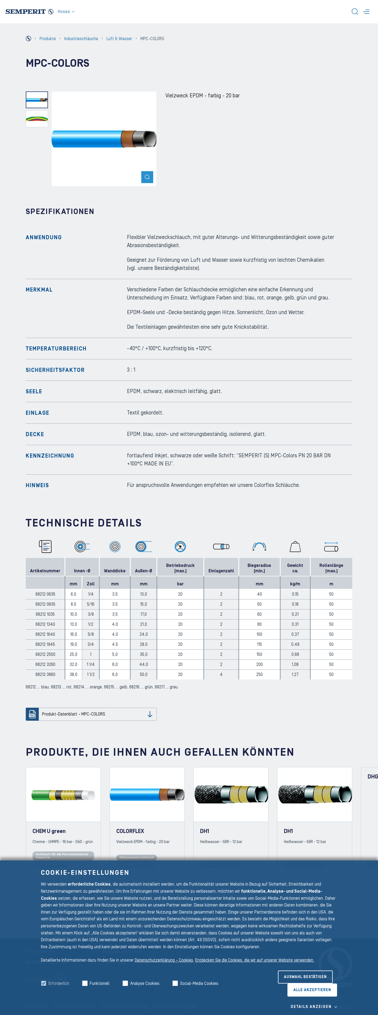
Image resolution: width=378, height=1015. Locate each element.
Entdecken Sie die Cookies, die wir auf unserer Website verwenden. (254, 960)
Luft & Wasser (119, 38)
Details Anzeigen (311, 1007)
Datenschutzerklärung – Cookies (164, 960)
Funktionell (100, 983)
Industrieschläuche (81, 38)
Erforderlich (59, 983)
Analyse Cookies (144, 983)
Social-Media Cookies (199, 983)
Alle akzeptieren (312, 990)
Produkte (48, 38)
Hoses (66, 11)
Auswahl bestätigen (305, 977)
